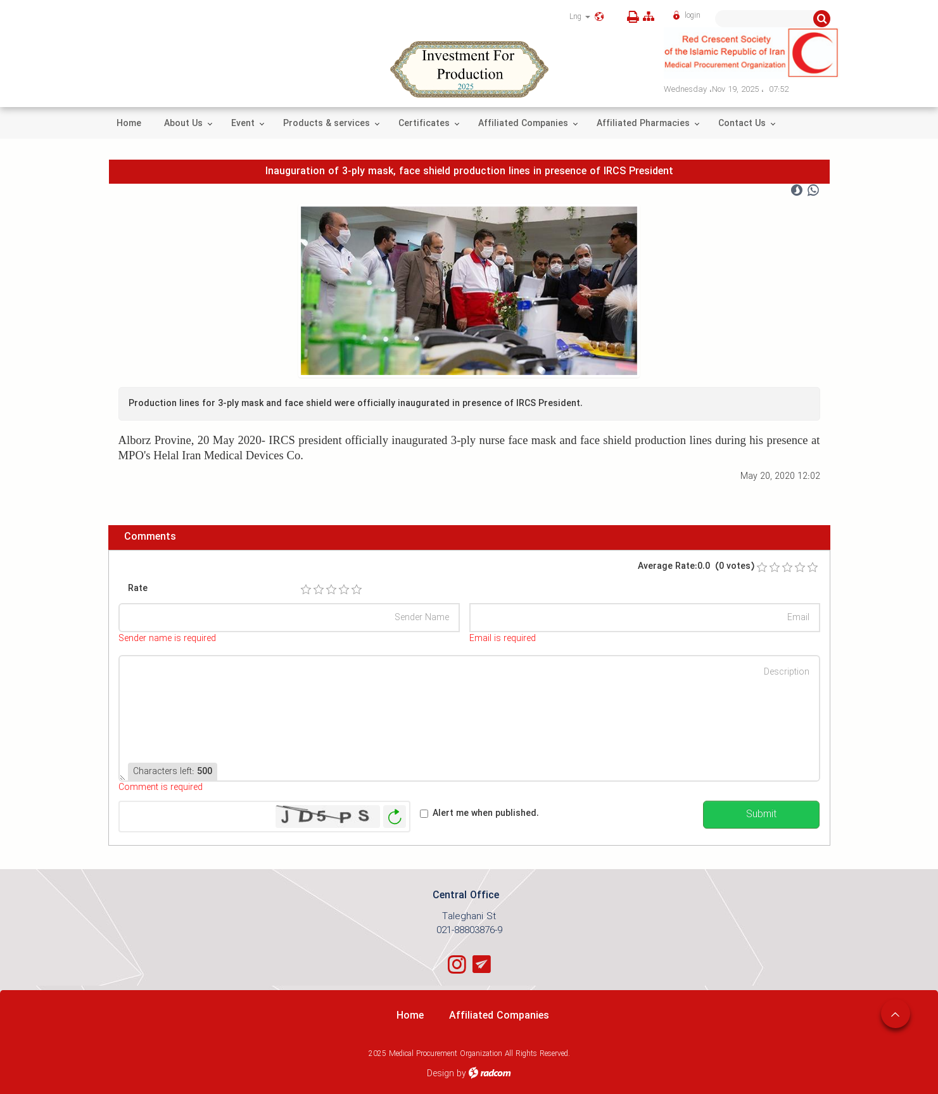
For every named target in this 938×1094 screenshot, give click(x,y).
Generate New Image (394, 817)
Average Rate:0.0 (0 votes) (696, 566)
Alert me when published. (486, 813)
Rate (138, 588)
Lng (579, 17)
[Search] (764, 18)
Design (440, 1074)
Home (410, 1016)
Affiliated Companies (499, 1016)
